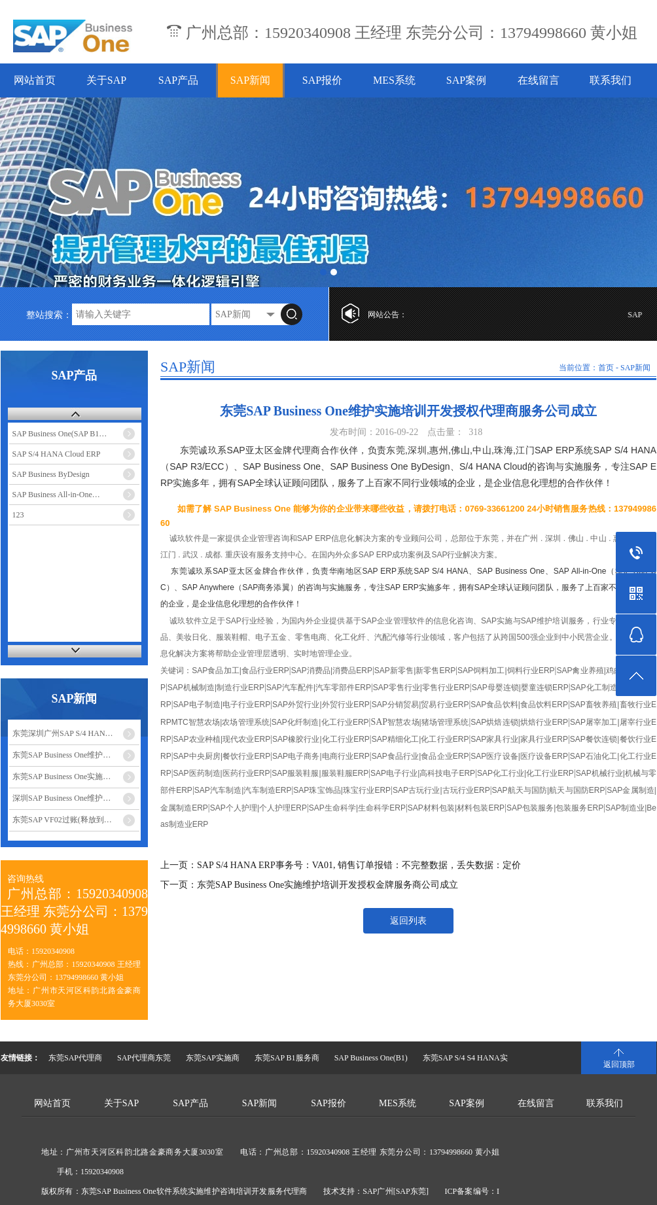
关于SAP (106, 80)
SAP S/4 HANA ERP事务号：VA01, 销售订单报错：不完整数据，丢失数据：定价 (359, 865)
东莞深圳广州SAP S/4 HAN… (62, 733)
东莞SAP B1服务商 (287, 1057)
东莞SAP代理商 (75, 1057)
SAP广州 (378, 1191)
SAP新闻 (250, 80)
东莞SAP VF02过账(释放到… (62, 819)
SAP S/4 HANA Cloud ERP (56, 454)
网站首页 (35, 80)
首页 (606, 367)
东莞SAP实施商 (213, 1057)
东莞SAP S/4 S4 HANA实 (465, 1057)
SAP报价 (322, 80)
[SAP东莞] (411, 1191)
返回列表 (408, 921)
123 (18, 514)
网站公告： (387, 314)
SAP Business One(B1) (371, 1057)
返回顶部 (619, 1064)
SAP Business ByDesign (51, 474)
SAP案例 (466, 80)
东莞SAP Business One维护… (61, 755)
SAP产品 (178, 80)
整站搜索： (49, 315)
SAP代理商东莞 (144, 1057)
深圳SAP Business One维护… (61, 798)
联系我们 (610, 80)
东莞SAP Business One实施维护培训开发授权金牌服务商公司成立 (327, 885)
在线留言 (538, 80)
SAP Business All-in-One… (56, 494)
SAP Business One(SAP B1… (59, 433)
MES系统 (394, 80)
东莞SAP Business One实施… (61, 776)
